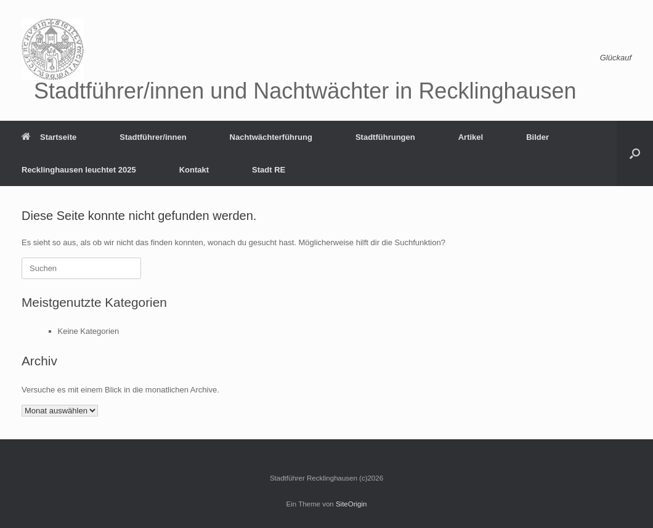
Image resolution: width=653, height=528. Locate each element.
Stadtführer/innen (153, 137)
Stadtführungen (385, 137)
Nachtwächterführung (271, 137)
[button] (635, 153)
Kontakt (194, 169)
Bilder (537, 137)
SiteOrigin (351, 504)
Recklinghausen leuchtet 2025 (79, 169)
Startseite (49, 137)
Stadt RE (268, 169)
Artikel (470, 137)
